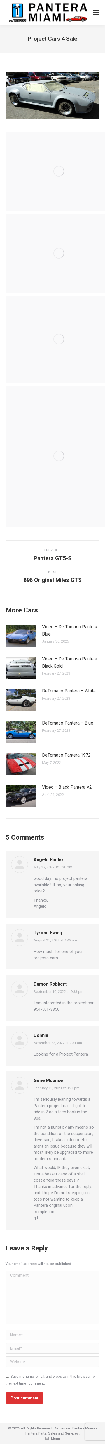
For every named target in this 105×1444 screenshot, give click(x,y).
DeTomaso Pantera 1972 (66, 755)
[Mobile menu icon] (96, 12)
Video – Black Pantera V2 (67, 787)
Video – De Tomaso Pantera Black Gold (69, 662)
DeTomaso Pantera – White (69, 691)
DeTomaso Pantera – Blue (67, 723)
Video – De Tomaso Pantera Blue (69, 630)
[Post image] (21, 636)
